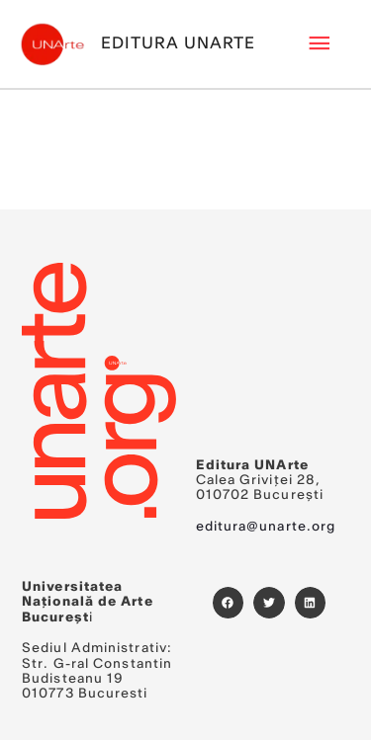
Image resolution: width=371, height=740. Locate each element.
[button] (228, 602)
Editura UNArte (178, 43)
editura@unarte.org (266, 527)
